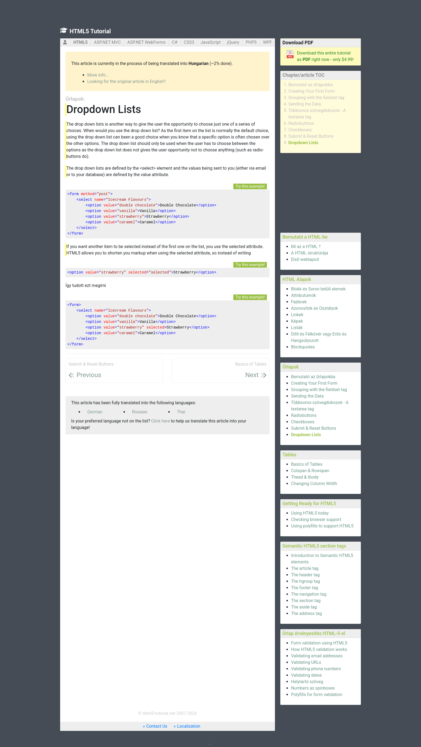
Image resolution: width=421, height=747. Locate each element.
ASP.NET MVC (107, 42)
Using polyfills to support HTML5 (322, 526)
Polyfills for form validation (316, 694)
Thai (181, 411)
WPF (267, 42)
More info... (98, 75)
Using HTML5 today (310, 513)
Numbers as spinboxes (313, 688)
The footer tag (304, 587)
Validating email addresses (317, 655)
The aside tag (304, 607)
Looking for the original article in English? (126, 81)
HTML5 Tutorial (90, 31)
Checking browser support (316, 519)
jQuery (233, 42)
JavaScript (211, 42)
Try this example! (250, 186)
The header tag (305, 574)
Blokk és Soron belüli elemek (318, 288)
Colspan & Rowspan (310, 470)
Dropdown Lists (303, 142)
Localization (188, 726)
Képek (297, 321)
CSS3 (189, 42)
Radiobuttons (301, 123)
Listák (297, 327)
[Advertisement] (320, 191)
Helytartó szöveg (307, 681)
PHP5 (251, 42)
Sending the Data (304, 104)
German (94, 411)
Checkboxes (300, 129)
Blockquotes (303, 346)
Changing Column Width (314, 483)
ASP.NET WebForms (146, 42)
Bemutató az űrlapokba (310, 84)
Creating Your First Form (311, 91)
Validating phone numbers (316, 668)
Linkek (297, 314)
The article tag (304, 568)
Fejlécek (299, 301)
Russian (139, 411)
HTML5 (80, 42)
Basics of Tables (306, 464)
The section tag (306, 600)
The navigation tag (308, 594)
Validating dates (306, 675)
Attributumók (303, 295)
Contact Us (157, 726)
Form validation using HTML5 (319, 643)
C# (174, 42)
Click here (160, 421)
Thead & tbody (304, 477)
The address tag (306, 613)
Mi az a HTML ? (306, 246)
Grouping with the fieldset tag (316, 97)
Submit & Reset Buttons (310, 136)
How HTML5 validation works (319, 649)
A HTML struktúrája (309, 253)
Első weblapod (305, 259)
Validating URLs (306, 662)
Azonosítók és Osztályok (314, 308)
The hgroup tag (305, 581)
